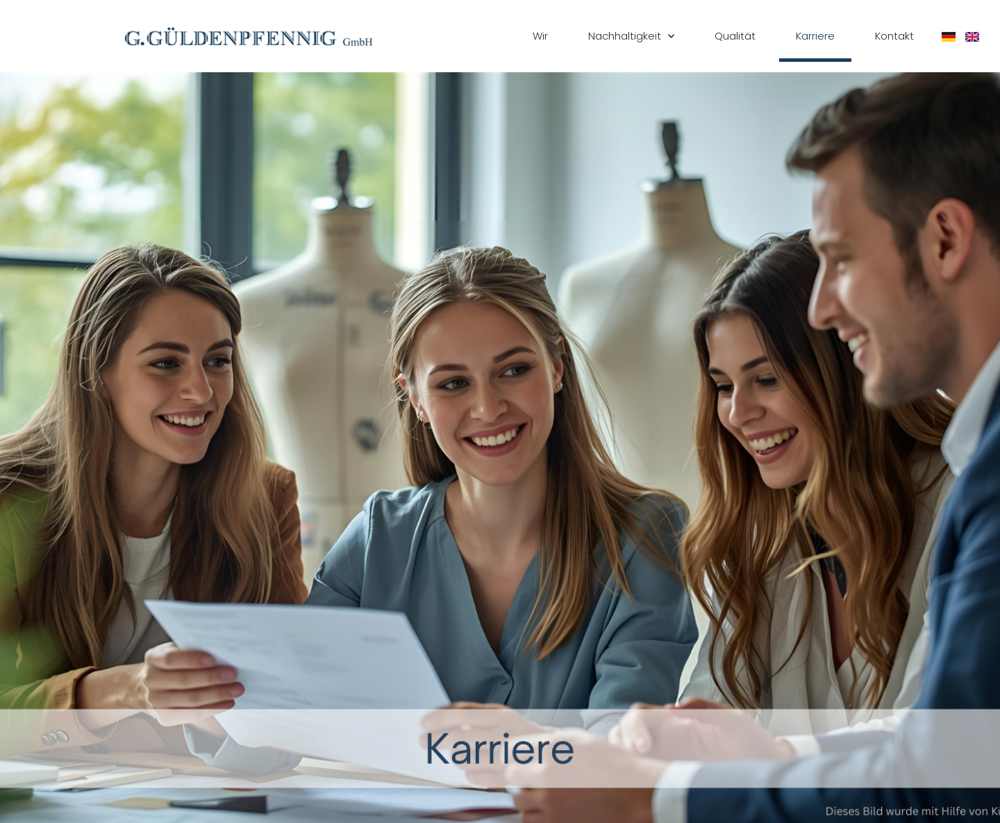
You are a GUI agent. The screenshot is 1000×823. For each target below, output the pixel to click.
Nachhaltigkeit (631, 36)
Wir (540, 35)
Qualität (735, 35)
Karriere (815, 35)
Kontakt (894, 35)
